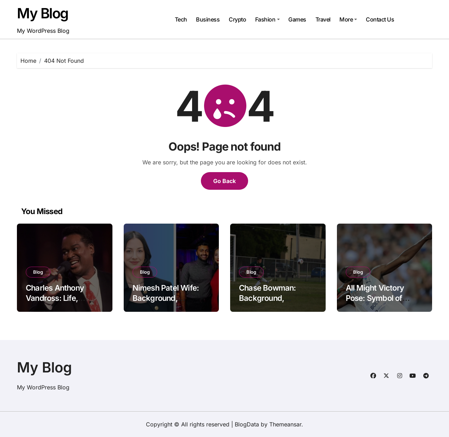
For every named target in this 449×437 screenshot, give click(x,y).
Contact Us (380, 19)
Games (297, 19)
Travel (323, 19)
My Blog (42, 13)
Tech (181, 19)
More (348, 19)
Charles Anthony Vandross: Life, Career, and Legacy (60, 297)
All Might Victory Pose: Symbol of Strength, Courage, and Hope (379, 303)
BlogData (247, 424)
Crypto (237, 19)
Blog (38, 272)
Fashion (267, 19)
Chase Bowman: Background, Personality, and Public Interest (267, 303)
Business (208, 19)
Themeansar (285, 424)
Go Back (224, 180)
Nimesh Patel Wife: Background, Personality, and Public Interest (166, 303)
